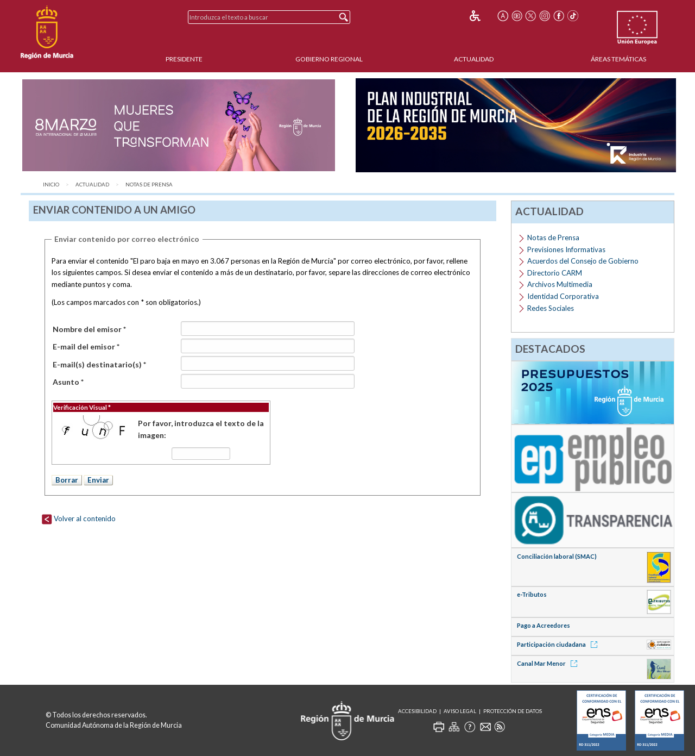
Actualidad (474, 59)
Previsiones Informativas (566, 249)
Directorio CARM (554, 272)
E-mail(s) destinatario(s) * (99, 364)
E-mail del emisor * (86, 346)
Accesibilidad (417, 711)
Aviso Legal (460, 711)
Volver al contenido (78, 518)
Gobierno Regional (329, 59)
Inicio (51, 185)
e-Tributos (532, 594)
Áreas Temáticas (618, 59)
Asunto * (68, 381)
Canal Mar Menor (549, 663)
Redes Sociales (550, 308)
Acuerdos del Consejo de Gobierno (583, 261)
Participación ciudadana (559, 644)
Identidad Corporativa (563, 296)
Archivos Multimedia (559, 284)
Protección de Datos (512, 711)
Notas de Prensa (149, 185)
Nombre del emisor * (89, 329)
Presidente (184, 59)
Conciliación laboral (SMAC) (557, 556)
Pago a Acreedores (543, 625)
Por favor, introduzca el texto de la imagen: (201, 429)
